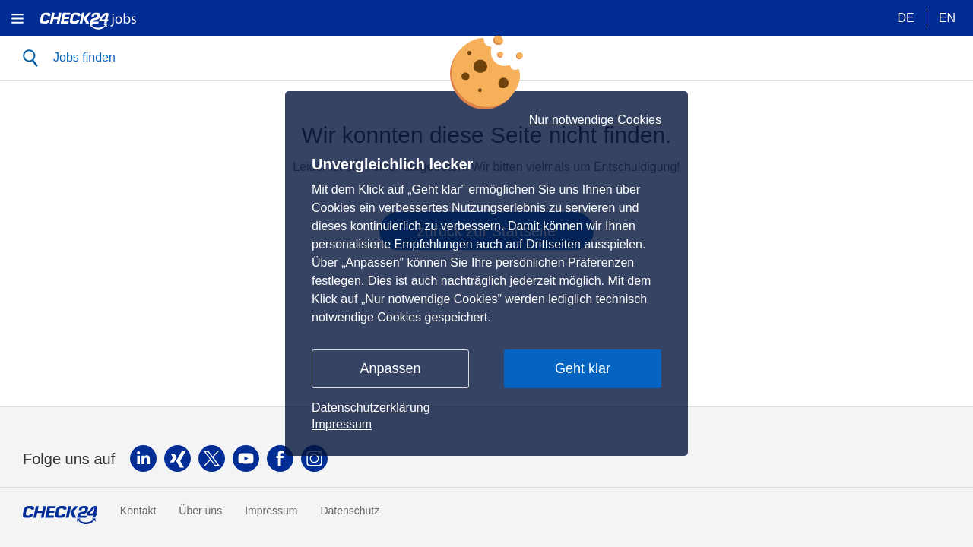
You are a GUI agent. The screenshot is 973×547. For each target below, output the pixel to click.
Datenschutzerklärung (371, 407)
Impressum (342, 424)
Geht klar (582, 368)
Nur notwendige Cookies (595, 120)
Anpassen (390, 368)
